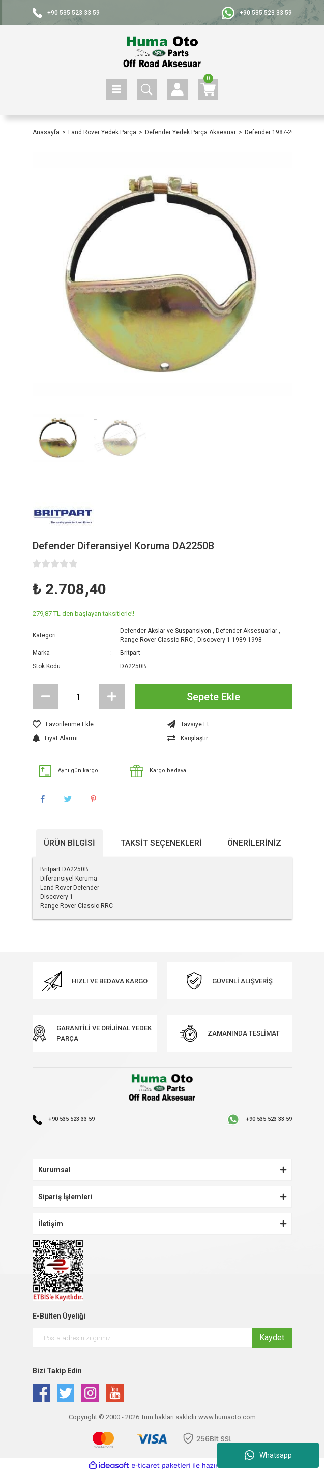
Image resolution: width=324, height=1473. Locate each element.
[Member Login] (177, 89)
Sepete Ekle (213, 697)
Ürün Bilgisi (69, 843)
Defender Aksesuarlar (246, 630)
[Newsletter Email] (162, 1338)
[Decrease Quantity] (45, 696)
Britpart (130, 652)
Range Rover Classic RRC (156, 639)
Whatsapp (268, 1455)
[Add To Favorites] (95, 724)
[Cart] (208, 89)
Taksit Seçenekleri (161, 843)
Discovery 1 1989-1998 (229, 639)
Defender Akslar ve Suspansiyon (165, 630)
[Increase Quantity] (112, 696)
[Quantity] (78, 696)
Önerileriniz (254, 843)
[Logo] (162, 52)
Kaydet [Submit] (271, 1337)
